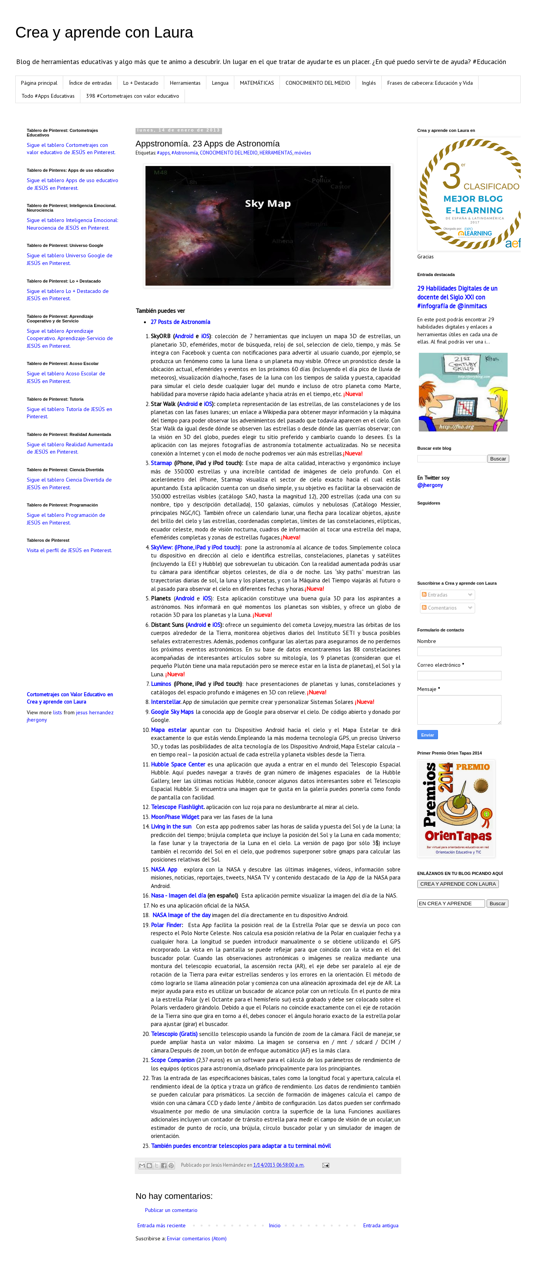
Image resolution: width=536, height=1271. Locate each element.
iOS (205, 336)
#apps (163, 153)
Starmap (161, 463)
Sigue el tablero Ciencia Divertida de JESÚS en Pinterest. (69, 483)
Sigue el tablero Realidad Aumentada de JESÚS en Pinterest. (70, 448)
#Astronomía (185, 153)
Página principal (39, 82)
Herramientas (185, 82)
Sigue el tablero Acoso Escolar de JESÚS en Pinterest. (66, 377)
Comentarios (439, 607)
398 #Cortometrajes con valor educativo (132, 95)
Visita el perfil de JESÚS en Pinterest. (69, 550)
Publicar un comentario (171, 1210)
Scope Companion (172, 1060)
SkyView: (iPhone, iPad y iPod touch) (195, 547)
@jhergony (430, 485)
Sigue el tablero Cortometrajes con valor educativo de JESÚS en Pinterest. (71, 148)
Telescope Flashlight (177, 807)
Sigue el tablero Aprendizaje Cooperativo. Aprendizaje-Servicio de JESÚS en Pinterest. (70, 338)
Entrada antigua (381, 1225)
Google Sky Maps (172, 711)
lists (57, 712)
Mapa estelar (168, 729)
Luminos (161, 683)
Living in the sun (172, 826)
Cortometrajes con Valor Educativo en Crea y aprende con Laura (70, 698)
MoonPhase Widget (175, 816)
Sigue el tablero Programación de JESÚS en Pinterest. (66, 518)
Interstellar (165, 701)
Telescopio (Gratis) (174, 1034)
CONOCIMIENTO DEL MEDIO (318, 82)
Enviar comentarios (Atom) (197, 1238)
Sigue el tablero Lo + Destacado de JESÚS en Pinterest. (68, 295)
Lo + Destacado (141, 82)
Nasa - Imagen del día (178, 895)
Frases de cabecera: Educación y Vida (430, 82)
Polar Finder (166, 925)
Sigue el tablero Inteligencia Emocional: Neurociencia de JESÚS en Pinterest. (72, 224)
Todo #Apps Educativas (48, 95)
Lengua (220, 82)
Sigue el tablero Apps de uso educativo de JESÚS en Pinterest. (72, 184)
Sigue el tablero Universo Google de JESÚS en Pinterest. (70, 259)
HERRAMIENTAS (276, 153)
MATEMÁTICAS (257, 82)
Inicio (275, 1225)
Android (184, 336)
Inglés (369, 82)
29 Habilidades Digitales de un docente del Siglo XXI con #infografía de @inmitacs (457, 297)
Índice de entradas (90, 82)
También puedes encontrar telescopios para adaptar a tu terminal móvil (241, 1145)
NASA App (164, 869)
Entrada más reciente (161, 1225)
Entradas (435, 594)
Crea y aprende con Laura (104, 32)
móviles (302, 153)
